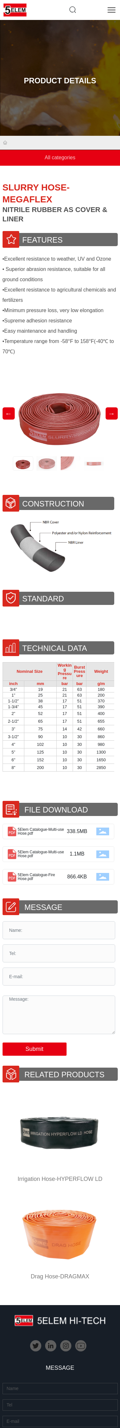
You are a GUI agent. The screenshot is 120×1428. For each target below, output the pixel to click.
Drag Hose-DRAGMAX (60, 1276)
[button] (112, 413)
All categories (59, 157)
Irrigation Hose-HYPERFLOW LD (60, 1179)
